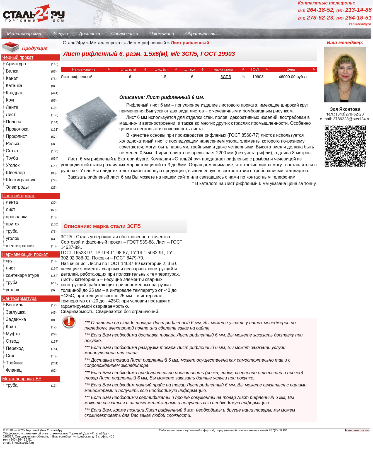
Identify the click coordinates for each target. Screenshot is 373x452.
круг (10, 260)
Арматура (16, 63)
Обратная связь (202, 33)
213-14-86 (354, 10)
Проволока (17, 129)
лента (12, 202)
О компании (161, 33)
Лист (11, 114)
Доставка (89, 33)
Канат (12, 78)
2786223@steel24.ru (351, 119)
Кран (11, 326)
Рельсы (13, 143)
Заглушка (15, 312)
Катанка (14, 85)
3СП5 (226, 76)
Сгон (11, 355)
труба (12, 231)
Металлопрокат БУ (21, 379)
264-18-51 (354, 17)
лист (10, 209)
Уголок (13, 165)
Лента (12, 107)
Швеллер (15, 172)
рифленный (154, 42)
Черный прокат (17, 57)
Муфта (13, 333)
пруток (12, 224)
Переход (15, 348)
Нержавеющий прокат (25, 254)
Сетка (12, 150)
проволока (17, 216)
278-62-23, (317, 17)
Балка (12, 71)
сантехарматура (22, 275)
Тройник (14, 362)
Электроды (17, 187)
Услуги (61, 33)
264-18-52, (317, 10)
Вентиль (14, 304)
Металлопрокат (24, 33)
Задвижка (16, 319)
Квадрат (14, 92)
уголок (12, 238)
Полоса (13, 121)
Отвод (12, 341)
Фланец (14, 370)
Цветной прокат (18, 196)
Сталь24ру (74, 42)
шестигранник (20, 245)
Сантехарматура (19, 298)
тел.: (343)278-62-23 (345, 114)
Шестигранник (20, 179)
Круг (10, 100)
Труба (12, 158)
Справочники (124, 33)
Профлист (16, 136)
